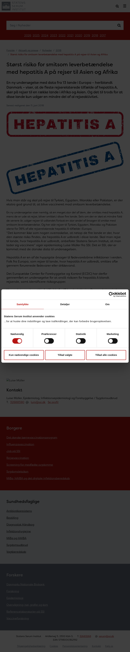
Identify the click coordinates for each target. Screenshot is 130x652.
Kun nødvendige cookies (24, 354)
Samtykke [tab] (23, 304)
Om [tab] (107, 304)
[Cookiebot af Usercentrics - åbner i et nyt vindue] (111, 294)
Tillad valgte (65, 354)
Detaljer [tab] (65, 304)
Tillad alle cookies (106, 354)
